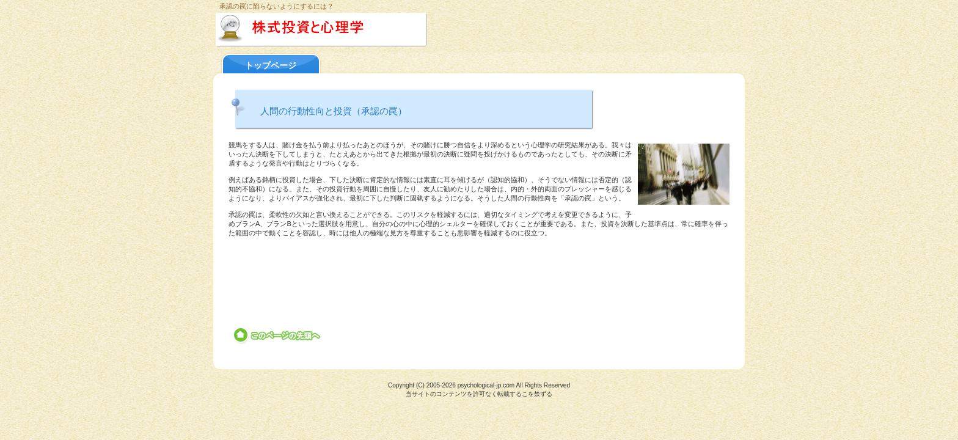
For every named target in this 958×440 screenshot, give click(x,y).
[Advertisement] (479, 272)
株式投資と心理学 (346, 29)
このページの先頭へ (278, 335)
